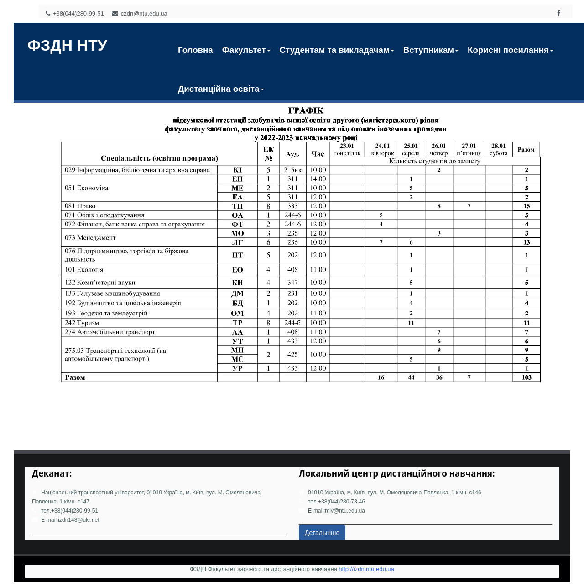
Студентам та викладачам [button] (337, 50)
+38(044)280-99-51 (75, 13)
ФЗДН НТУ (67, 45)
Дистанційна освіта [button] (221, 89)
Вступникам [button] (431, 50)
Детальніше (322, 532)
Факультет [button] (246, 50)
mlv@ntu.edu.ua (345, 511)
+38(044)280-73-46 (341, 501)
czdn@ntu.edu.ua (139, 13)
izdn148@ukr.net (78, 520)
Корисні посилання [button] (510, 50)
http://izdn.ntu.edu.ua (366, 569)
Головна (195, 50)
